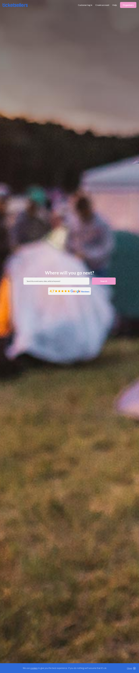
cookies (34, 668)
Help (114, 5)
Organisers (128, 5)
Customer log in (85, 5)
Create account (102, 5)
